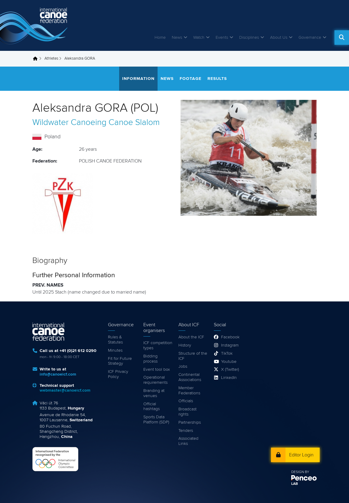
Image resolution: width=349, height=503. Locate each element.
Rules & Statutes (115, 339)
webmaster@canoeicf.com (65, 390)
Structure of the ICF (192, 356)
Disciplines (249, 37)
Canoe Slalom (134, 122)
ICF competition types (157, 345)
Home (160, 37)
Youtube (228, 362)
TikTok (227, 353)
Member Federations (189, 390)
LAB (294, 484)
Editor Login (301, 454)
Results (217, 79)
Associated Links (188, 441)
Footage (190, 79)
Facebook (230, 337)
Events (222, 37)
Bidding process (150, 358)
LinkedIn (229, 378)
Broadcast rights (187, 411)
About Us (278, 37)
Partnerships (189, 422)
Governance (309, 37)
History (184, 345)
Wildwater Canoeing (69, 122)
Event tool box (156, 369)
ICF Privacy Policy (118, 374)
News (177, 37)
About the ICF (191, 337)
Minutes (115, 350)
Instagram (230, 345)
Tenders (185, 431)
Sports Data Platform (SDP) (156, 419)
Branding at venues (154, 393)
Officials (185, 401)
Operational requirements (155, 380)
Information (138, 79)
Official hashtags (151, 406)
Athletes (51, 59)
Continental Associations (189, 377)
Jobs (182, 366)
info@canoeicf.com (58, 374)
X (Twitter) (230, 369)
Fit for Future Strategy (120, 361)
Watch (198, 37)
